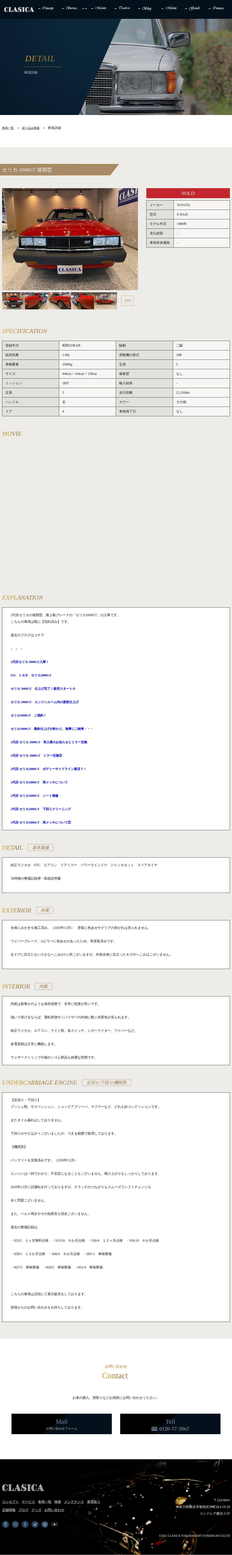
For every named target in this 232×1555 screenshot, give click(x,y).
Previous (6, 240)
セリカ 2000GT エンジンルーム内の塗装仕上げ (47, 702)
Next (134, 240)
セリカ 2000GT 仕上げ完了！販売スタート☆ (45, 688)
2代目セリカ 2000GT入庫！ (31, 662)
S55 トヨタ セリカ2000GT (32, 675)
